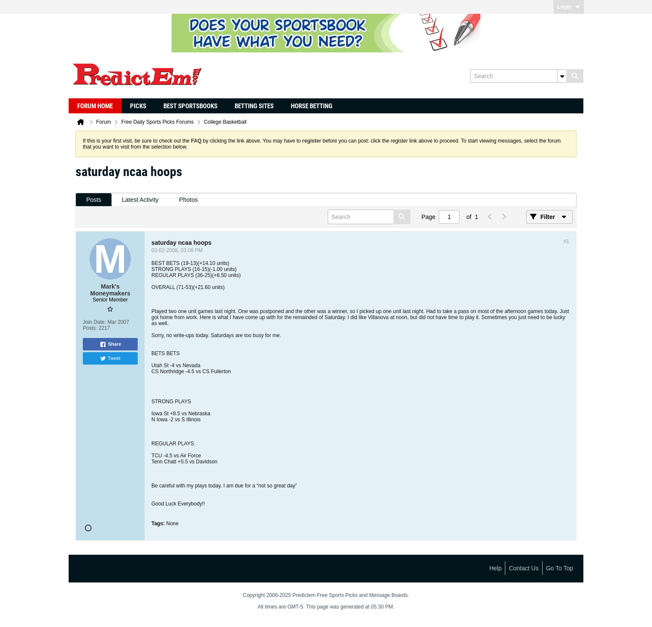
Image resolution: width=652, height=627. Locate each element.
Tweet (110, 359)
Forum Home (95, 106)
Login (568, 7)
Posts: (90, 328)
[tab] (94, 200)
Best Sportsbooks (190, 106)
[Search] (518, 76)
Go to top (559, 568)
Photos (188, 199)
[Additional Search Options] (562, 76)
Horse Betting (311, 106)
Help (495, 568)
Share (110, 344)
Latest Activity (140, 199)
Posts (93, 199)
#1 (566, 241)
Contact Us (523, 568)
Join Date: (94, 322)
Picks (138, 106)
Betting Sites (254, 106)
